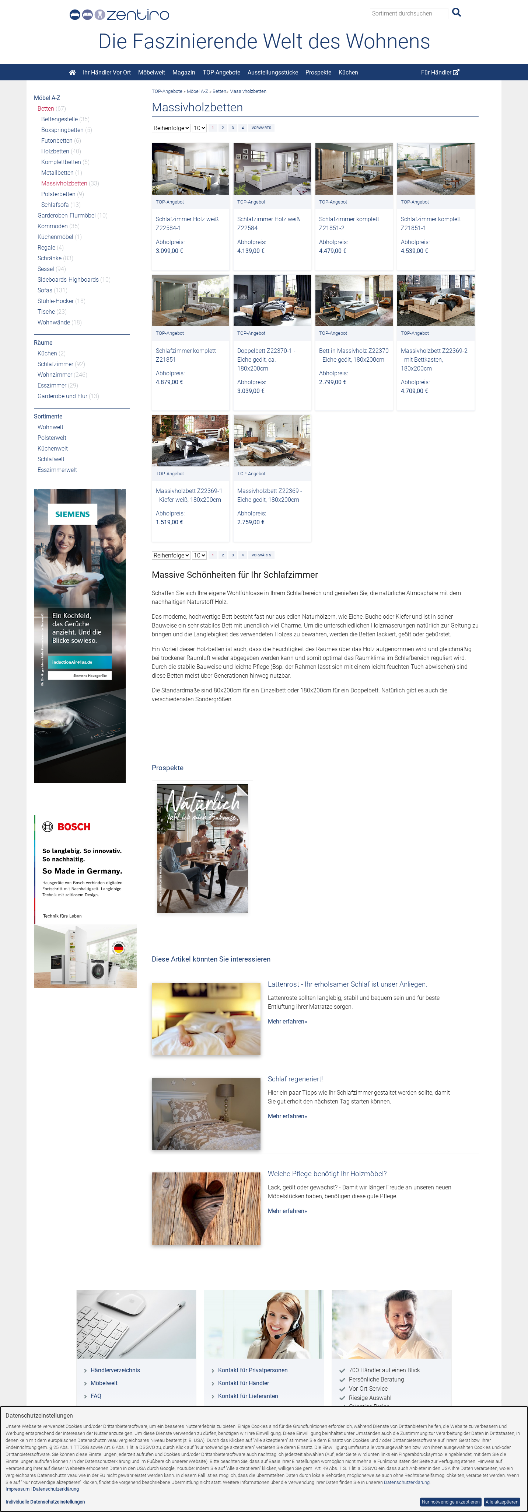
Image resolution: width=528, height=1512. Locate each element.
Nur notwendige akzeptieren (451, 1502)
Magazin (183, 72)
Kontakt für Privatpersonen (253, 1370)
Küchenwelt (53, 448)
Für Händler (440, 72)
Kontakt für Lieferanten (248, 1396)
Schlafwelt (51, 459)
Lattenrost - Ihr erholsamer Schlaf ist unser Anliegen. (347, 984)
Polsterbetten (58, 194)
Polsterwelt (52, 437)
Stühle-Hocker (56, 301)
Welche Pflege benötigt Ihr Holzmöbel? (327, 1173)
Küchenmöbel (55, 236)
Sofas (45, 290)
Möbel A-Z (47, 97)
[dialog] (264, 1459)
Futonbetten (57, 140)
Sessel (46, 268)
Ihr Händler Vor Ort (107, 72)
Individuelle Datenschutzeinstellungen (45, 1502)
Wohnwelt (50, 427)
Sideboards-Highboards (68, 279)
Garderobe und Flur (62, 396)
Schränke (50, 258)
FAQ (96, 1396)
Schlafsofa (55, 204)
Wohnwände (54, 322)
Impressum (17, 1489)
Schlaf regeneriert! (295, 1079)
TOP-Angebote (221, 72)
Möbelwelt (151, 72)
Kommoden (53, 226)
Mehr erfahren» (287, 1021)
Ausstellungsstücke (273, 72)
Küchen (348, 72)
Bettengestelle (59, 119)
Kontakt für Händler (243, 1383)
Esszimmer (52, 385)
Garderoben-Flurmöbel (67, 215)
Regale (46, 247)
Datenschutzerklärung (407, 1482)
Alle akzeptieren (502, 1502)
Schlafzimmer (55, 364)
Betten (46, 108)
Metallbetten (57, 172)
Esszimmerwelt (57, 469)
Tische (46, 311)
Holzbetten (55, 151)
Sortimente (48, 416)
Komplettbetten (61, 162)
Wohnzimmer (55, 374)
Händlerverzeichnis (115, 1370)
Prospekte (318, 72)
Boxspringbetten (62, 129)
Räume (43, 342)
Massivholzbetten (64, 183)
